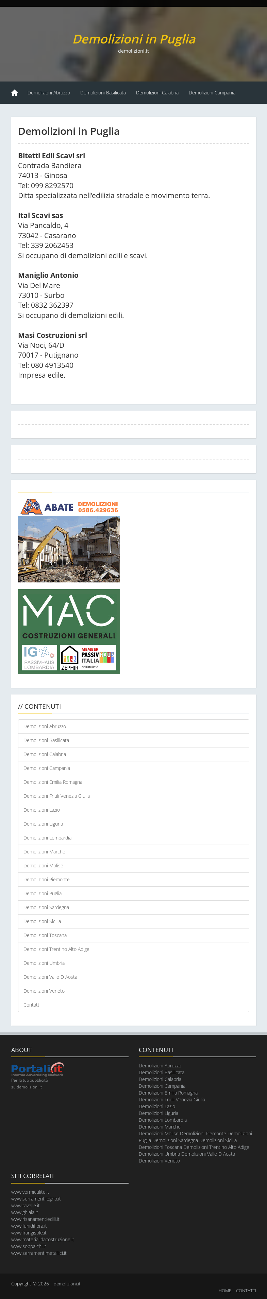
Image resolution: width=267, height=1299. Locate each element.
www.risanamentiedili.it (35, 1219)
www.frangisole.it (29, 1232)
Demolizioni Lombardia (47, 837)
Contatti (31, 1005)
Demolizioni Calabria (157, 92)
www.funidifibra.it (29, 1226)
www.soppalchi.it (28, 1246)
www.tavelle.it (25, 1205)
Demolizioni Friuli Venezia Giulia (56, 796)
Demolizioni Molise (43, 865)
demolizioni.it (67, 1284)
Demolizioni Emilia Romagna (52, 782)
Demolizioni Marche (44, 851)
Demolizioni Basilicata (103, 92)
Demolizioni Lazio (41, 810)
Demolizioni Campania (212, 92)
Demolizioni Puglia (42, 893)
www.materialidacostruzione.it (42, 1239)
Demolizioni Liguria (43, 823)
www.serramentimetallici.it (39, 1253)
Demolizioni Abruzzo (49, 92)
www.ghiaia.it (24, 1212)
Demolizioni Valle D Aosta (50, 977)
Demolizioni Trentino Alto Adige (56, 949)
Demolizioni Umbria (44, 963)
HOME (225, 1290)
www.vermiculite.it (30, 1192)
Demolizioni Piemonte (46, 879)
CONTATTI (246, 1290)
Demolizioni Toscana (45, 935)
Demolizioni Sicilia (42, 921)
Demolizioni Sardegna (46, 907)
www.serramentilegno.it (36, 1198)
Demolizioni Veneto (44, 991)
